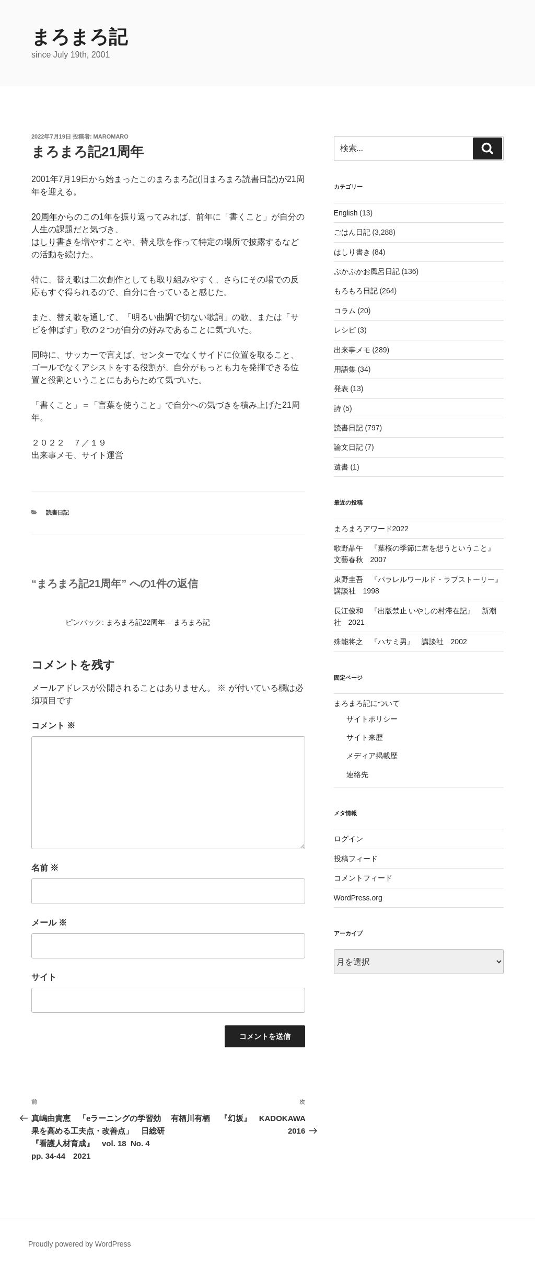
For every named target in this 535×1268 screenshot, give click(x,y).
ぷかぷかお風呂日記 (367, 271)
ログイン (348, 839)
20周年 (44, 216)
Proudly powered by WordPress (79, 1244)
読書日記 (57, 512)
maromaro (111, 136)
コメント (53, 725)
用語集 (345, 369)
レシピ (345, 330)
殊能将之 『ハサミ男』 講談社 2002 (400, 641)
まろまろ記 (79, 37)
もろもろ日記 (356, 291)
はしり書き (52, 241)
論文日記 (348, 447)
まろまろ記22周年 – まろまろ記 (158, 622)
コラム (345, 310)
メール (49, 922)
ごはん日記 (352, 232)
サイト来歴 (364, 737)
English (346, 213)
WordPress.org (358, 898)
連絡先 (357, 774)
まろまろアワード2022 (371, 528)
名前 (45, 867)
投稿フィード (356, 858)
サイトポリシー (372, 719)
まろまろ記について (367, 703)
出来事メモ (352, 350)
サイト (43, 977)
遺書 (341, 467)
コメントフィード (363, 878)
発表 (341, 388)
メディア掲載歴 (372, 755)
